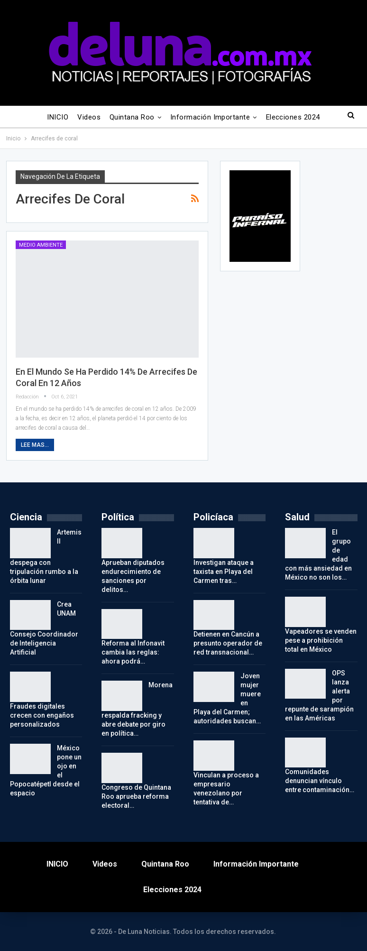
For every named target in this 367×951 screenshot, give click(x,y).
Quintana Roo (132, 117)
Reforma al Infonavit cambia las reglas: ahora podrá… (133, 652)
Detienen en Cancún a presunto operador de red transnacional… (227, 643)
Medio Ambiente (41, 245)
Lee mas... (35, 445)
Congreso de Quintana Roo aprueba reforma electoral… (136, 796)
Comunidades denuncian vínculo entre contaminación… (319, 781)
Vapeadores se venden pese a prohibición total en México (321, 640)
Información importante (210, 117)
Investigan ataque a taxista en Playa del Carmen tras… (223, 571)
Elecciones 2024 (293, 117)
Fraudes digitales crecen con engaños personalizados (42, 715)
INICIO (57, 117)
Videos (89, 117)
